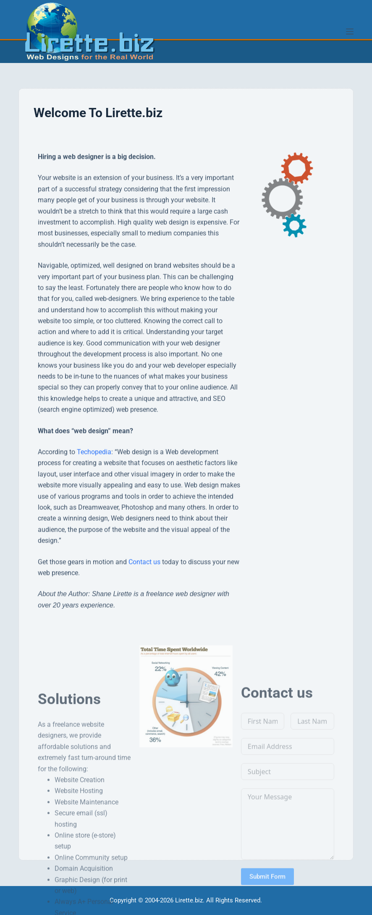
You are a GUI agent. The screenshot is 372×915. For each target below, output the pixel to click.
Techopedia (94, 501)
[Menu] (350, 31)
